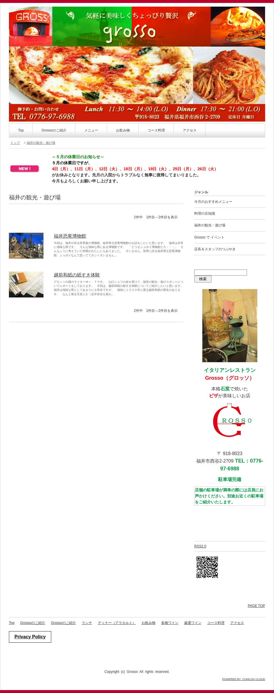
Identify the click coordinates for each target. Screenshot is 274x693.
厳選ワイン (192, 623)
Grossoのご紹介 (53, 130)
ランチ (87, 623)
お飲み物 (148, 623)
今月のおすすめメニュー (213, 202)
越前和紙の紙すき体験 (77, 274)
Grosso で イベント (209, 237)
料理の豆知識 (204, 213)
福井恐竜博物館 (70, 236)
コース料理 (215, 623)
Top (21, 130)
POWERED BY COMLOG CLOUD (243, 679)
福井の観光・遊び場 (41, 142)
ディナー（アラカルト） (117, 623)
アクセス (190, 130)
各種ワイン (169, 623)
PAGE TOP (256, 606)
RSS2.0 (200, 546)
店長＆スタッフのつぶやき (215, 249)
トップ (15, 142)
